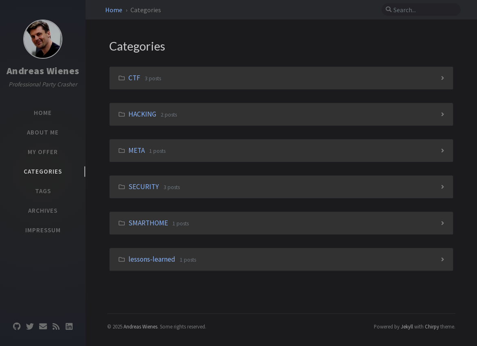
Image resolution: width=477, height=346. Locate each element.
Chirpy (432, 326)
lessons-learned (151, 259)
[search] (421, 10)
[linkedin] (68, 326)
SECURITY (143, 186)
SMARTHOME (148, 222)
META (136, 150)
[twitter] (29, 326)
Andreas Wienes (43, 70)
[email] (42, 326)
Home (114, 10)
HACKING (142, 114)
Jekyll (407, 326)
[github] (16, 326)
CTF (134, 77)
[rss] (55, 326)
